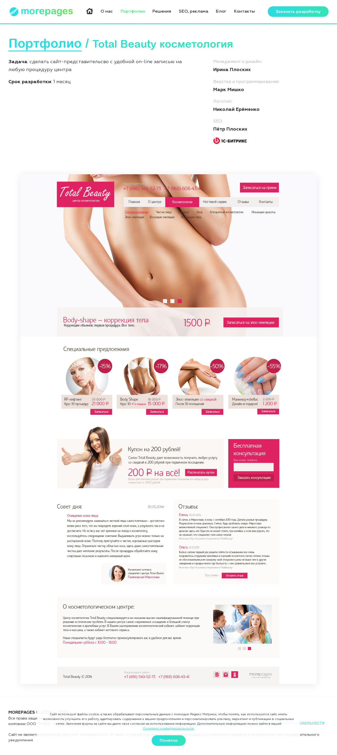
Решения (161, 11)
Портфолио (133, 11)
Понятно (169, 740)
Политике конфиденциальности (168, 728)
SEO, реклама (193, 11)
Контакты (244, 11)
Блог (221, 11)
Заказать (298, 11)
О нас (107, 11)
